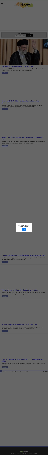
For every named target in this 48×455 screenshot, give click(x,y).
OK (24, 229)
